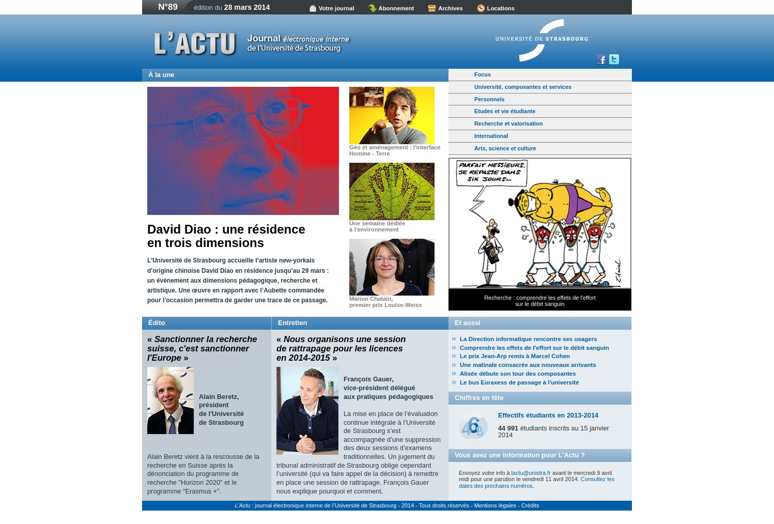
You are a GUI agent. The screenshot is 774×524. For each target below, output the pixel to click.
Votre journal (336, 8)
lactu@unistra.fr (531, 473)
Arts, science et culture (505, 148)
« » (202, 348)
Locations (501, 8)
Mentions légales (495, 505)
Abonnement (396, 8)
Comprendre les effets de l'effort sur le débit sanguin (534, 348)
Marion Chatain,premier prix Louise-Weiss (385, 302)
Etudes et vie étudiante (504, 111)
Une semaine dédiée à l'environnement (377, 226)
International (491, 136)
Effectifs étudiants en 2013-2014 (548, 415)
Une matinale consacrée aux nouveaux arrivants (528, 365)
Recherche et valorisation (508, 123)
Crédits (530, 505)
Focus (482, 74)
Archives (450, 8)
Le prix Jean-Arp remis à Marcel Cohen (515, 356)
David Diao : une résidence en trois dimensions (226, 236)
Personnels (489, 99)
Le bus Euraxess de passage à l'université (519, 382)
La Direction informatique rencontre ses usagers (528, 339)
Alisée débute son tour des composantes (518, 374)
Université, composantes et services (522, 87)
